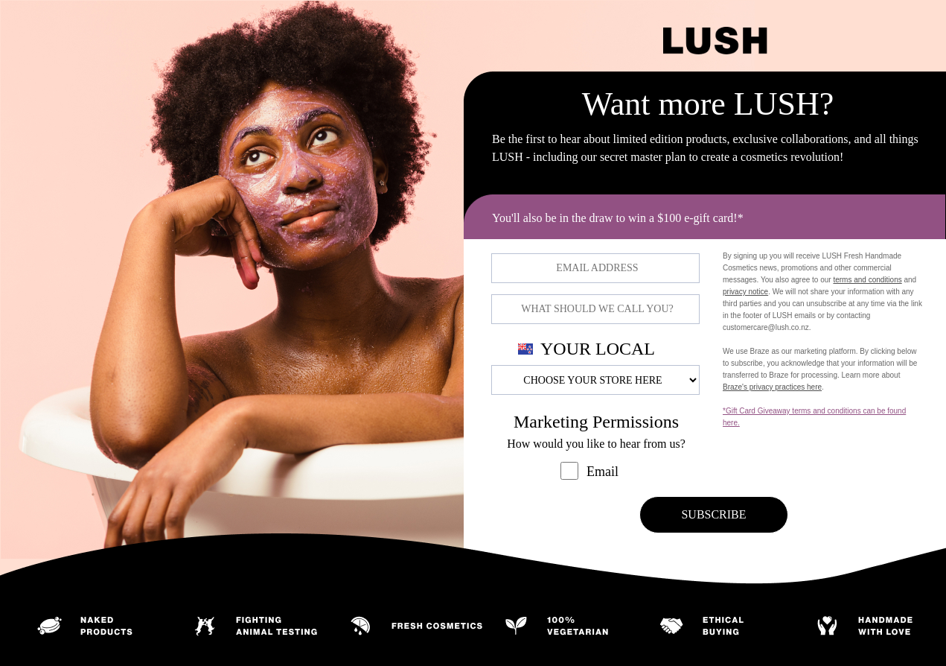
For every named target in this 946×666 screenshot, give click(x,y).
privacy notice (745, 292)
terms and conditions (867, 280)
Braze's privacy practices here (772, 387)
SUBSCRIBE (713, 514)
